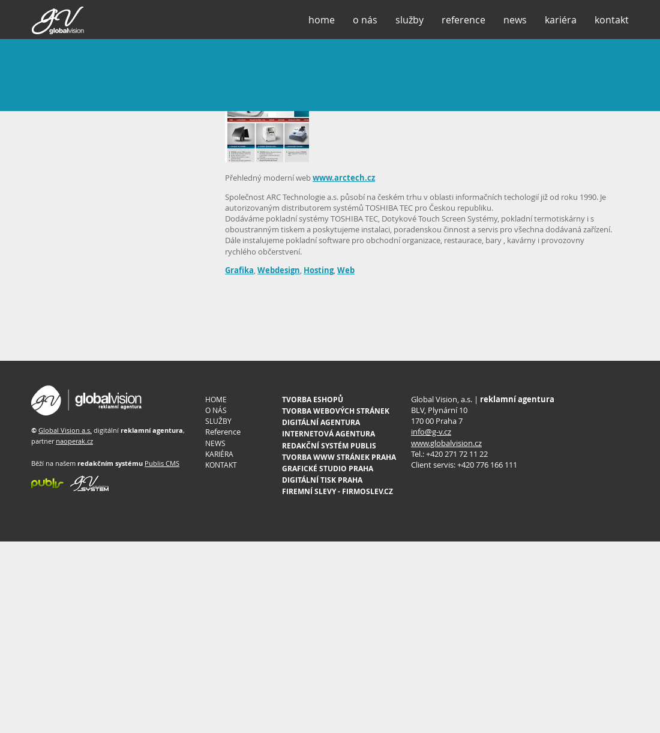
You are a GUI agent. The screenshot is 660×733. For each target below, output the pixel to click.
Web (346, 270)
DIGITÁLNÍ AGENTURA (321, 422)
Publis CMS (162, 463)
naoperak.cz (74, 440)
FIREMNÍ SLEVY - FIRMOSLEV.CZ (337, 491)
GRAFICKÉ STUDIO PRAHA (327, 468)
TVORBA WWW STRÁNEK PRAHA (339, 457)
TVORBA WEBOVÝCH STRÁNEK (335, 411)
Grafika (239, 270)
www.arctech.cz (344, 177)
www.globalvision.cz (446, 443)
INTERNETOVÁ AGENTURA (328, 434)
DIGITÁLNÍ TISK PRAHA (322, 480)
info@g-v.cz (431, 431)
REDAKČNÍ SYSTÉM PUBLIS (329, 446)
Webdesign (278, 270)
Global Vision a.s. (65, 430)
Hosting (319, 270)
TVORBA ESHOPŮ (312, 399)
